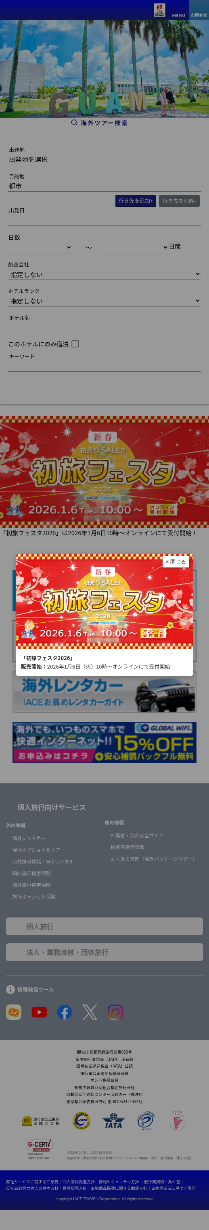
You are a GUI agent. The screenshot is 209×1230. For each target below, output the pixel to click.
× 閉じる (176, 562)
